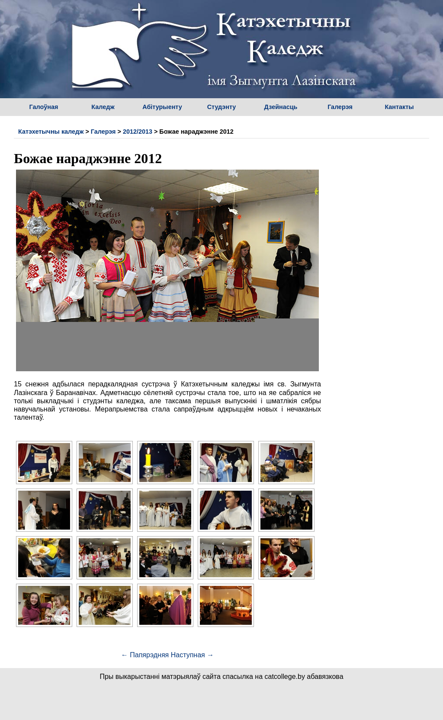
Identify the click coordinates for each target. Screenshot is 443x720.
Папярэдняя (145, 655)
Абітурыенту (162, 106)
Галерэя (340, 106)
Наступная (192, 655)
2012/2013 (137, 131)
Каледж (102, 106)
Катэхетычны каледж (50, 131)
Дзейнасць (281, 106)
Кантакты (399, 106)
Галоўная (43, 106)
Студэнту (221, 106)
